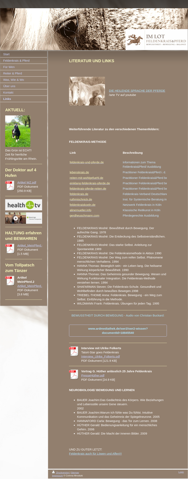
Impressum (57, 475)
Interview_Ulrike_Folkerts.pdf (100, 356)
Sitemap (75, 472)
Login (181, 472)
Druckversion (61, 472)
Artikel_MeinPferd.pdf (31, 245)
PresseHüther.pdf (92, 375)
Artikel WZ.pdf (26, 182)
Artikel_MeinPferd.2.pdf (32, 286)
